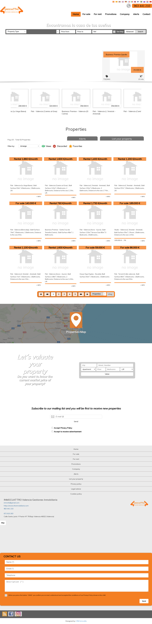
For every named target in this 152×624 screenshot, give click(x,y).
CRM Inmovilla (81, 621)
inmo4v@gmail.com (11, 503)
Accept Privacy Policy (63, 428)
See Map (120, 31)
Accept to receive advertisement (67, 431)
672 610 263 (8, 513)
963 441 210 (8, 509)
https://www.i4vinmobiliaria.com (16, 506)
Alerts (136, 14)
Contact (146, 14)
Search (140, 31)
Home (76, 14)
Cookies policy (76, 494)
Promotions (110, 14)
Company (125, 14)
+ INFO (38, 196)
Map (3, 523)
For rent (98, 14)
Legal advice (76, 489)
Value (107, 374)
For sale (86, 14)
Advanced (129, 31)
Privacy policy (76, 484)
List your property (122, 138)
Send (76, 421)
